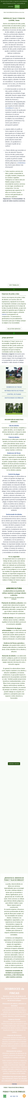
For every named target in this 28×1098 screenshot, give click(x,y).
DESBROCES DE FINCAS (14, 387)
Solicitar (14, 1084)
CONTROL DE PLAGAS (14, 394)
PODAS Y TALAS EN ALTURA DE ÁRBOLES (14, 1087)
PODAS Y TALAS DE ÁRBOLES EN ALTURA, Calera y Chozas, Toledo (14, 12)
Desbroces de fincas (14, 453)
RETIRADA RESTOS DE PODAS (14, 391)
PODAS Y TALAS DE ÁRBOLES (14, 1092)
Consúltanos (10, 108)
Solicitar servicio (14, 764)
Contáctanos (20, 153)
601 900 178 (14, 1096)
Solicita (4, 314)
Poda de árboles (14, 437)
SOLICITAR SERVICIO (14, 329)
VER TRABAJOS (14, 285)
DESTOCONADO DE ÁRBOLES (14, 398)
